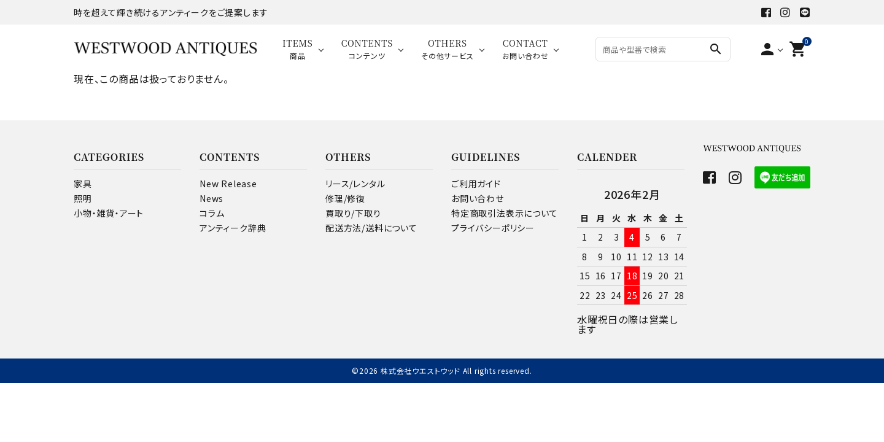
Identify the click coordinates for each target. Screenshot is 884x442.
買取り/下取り (353, 213)
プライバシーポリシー (493, 228)
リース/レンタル (355, 183)
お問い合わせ (477, 198)
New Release (228, 183)
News (211, 198)
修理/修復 (345, 198)
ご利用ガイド (476, 183)
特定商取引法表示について (504, 213)
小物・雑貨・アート (109, 213)
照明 (83, 198)
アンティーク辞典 (233, 228)
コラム (212, 213)
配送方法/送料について (371, 228)
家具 (83, 183)
